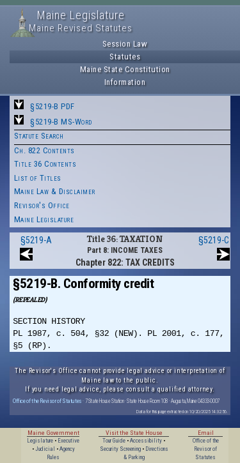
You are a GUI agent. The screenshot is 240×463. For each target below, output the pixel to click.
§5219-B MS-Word (61, 121)
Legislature (40, 440)
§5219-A (36, 240)
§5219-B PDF (52, 106)
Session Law (125, 44)
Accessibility (146, 440)
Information (125, 82)
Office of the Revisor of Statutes (47, 400)
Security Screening (120, 449)
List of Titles (37, 178)
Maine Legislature (44, 219)
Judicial (45, 449)
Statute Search (39, 135)
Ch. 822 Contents (44, 150)
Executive (68, 440)
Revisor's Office (42, 205)
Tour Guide (113, 440)
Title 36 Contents (45, 164)
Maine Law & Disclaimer (54, 191)
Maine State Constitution (125, 69)
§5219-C (213, 240)
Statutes (124, 56)
